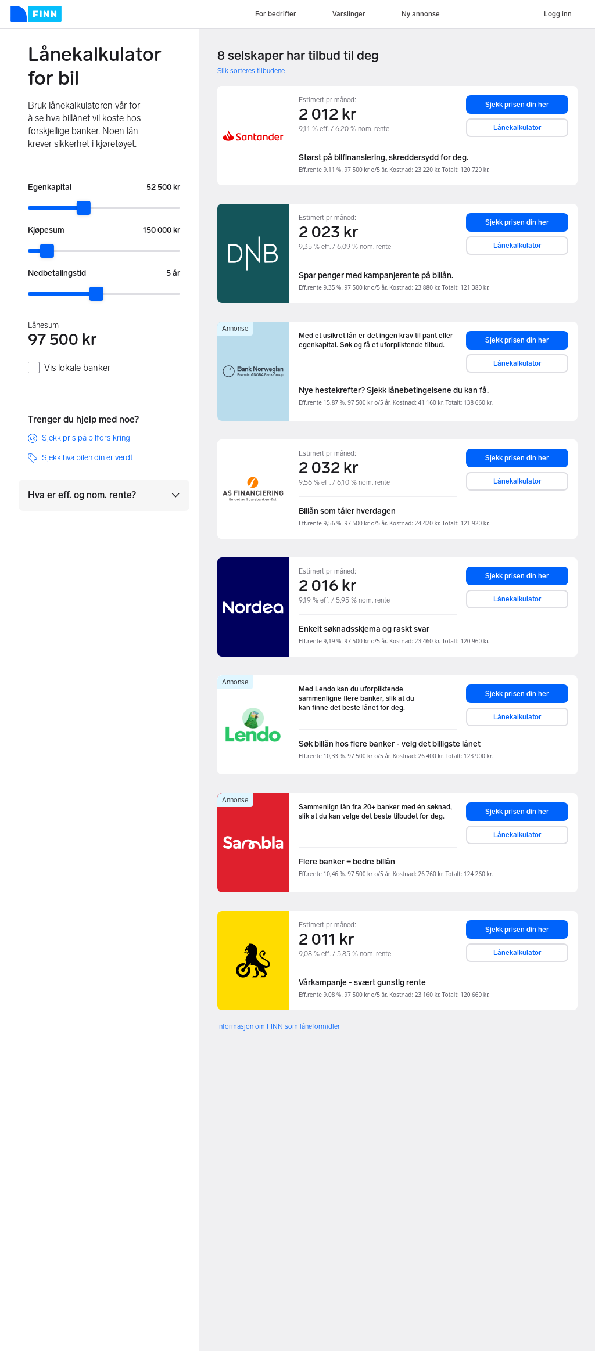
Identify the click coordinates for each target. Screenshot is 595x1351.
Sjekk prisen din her (517, 104)
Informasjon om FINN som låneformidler (278, 1026)
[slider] (84, 208)
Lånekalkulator (517, 128)
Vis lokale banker (77, 367)
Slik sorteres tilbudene (251, 71)
